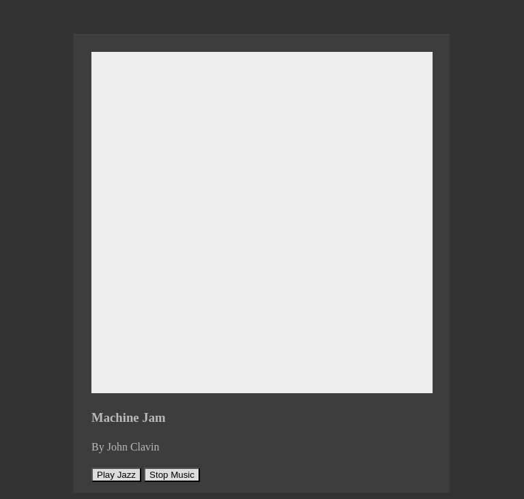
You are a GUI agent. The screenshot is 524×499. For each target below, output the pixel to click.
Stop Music (171, 475)
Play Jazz (116, 475)
